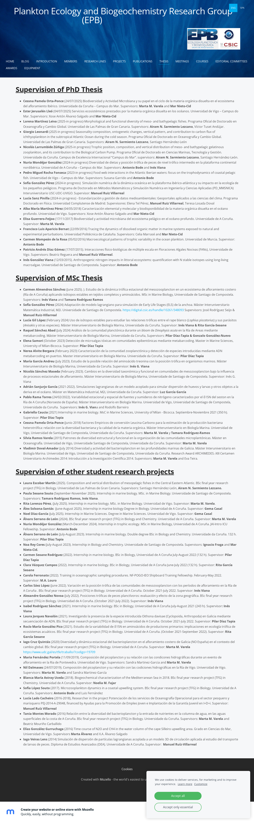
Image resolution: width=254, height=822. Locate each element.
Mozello (105, 779)
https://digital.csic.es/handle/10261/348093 (153, 310)
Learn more (185, 784)
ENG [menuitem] (233, 7)
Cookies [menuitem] (127, 769)
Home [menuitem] (12, 61)
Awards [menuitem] (52, 68)
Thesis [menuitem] (165, 61)
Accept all (178, 796)
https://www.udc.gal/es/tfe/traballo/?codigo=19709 (59, 652)
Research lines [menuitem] (97, 61)
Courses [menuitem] (204, 61)
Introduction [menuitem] (48, 61)
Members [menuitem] (72, 61)
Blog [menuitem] (27, 61)
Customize (200, 784)
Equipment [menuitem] (73, 68)
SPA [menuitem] (242, 7)
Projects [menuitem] (121, 61)
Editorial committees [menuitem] (23, 68)
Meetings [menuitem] (184, 61)
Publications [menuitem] (144, 61)
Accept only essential (178, 807)
